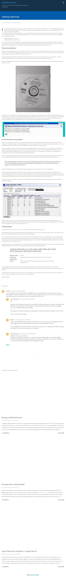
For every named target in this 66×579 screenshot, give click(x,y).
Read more (61, 433)
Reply (7, 345)
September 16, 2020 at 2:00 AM (28, 333)
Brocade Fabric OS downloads (13, 484)
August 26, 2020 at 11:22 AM (27, 299)
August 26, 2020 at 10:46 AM (18, 291)
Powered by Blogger (33, 575)
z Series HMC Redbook (15, 241)
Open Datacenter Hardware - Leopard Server (19, 551)
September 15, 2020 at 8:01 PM (22, 319)
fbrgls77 (12, 319)
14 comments (5, 433)
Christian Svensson (15, 299)
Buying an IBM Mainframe (12, 417)
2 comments (5, 499)
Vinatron (8, 291)
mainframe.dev (9, 3)
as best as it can (48, 45)
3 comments (5, 566)
